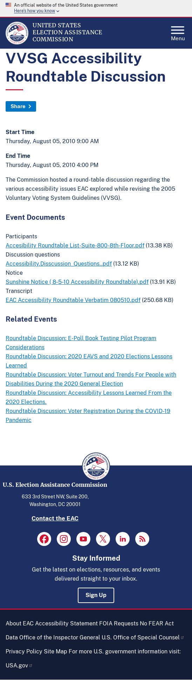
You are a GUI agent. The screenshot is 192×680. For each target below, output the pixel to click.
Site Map (55, 651)
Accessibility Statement (66, 623)
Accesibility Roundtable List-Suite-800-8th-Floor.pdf (75, 245)
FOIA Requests (118, 623)
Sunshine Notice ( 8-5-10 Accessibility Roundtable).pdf (77, 282)
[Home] (17, 42)
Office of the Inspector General (59, 637)
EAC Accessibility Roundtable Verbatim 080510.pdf (73, 300)
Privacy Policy (24, 651)
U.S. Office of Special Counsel (143, 637)
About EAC (20, 623)
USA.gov (19, 665)
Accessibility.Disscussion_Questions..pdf (59, 263)
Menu (178, 31)
